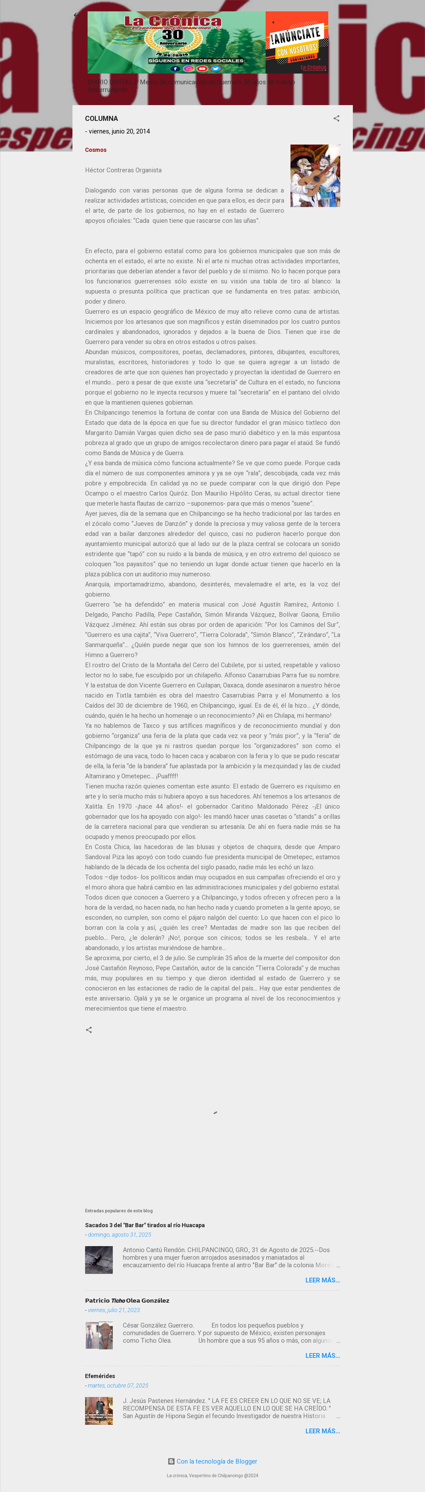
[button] (336, 119)
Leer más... (323, 1280)
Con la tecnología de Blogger (212, 1461)
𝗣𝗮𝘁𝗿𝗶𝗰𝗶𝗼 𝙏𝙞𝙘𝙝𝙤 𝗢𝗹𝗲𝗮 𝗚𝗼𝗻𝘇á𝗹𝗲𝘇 (127, 1300)
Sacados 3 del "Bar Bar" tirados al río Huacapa (145, 1225)
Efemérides (100, 1376)
